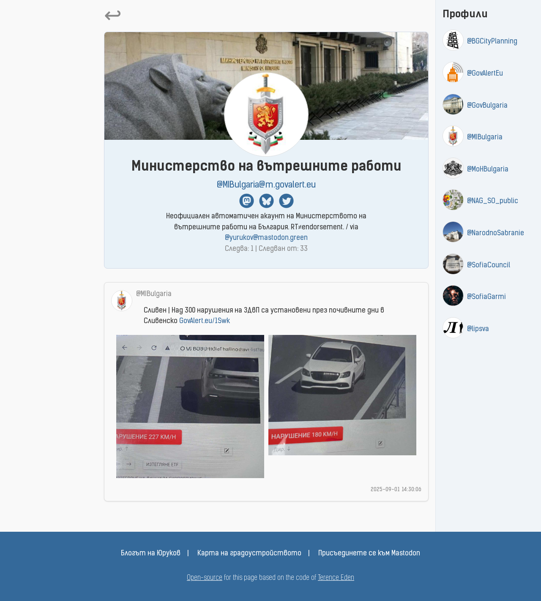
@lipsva (478, 329)
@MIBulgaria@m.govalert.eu (266, 185)
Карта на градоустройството (249, 553)
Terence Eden (336, 578)
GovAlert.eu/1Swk (204, 321)
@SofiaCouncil (488, 265)
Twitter (286, 200)
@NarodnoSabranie (495, 233)
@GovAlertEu (485, 74)
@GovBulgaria (487, 106)
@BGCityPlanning (492, 41)
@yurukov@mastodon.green (266, 238)
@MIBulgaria (485, 137)
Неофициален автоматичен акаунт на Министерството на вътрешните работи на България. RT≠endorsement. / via (266, 227)
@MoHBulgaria (487, 169)
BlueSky (266, 200)
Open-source (204, 578)
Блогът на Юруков (150, 553)
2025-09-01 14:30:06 (396, 489)
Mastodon (246, 200)
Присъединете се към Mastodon (369, 553)
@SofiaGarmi (486, 297)
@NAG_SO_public (492, 201)
